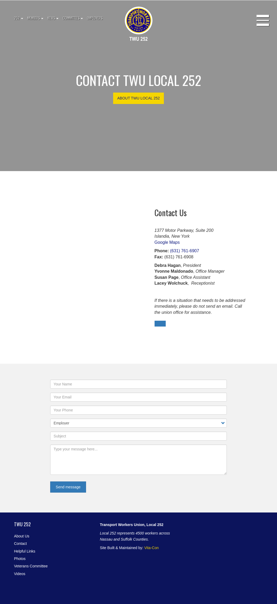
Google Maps (167, 242)
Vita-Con (151, 548)
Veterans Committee (31, 566)
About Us (21, 536)
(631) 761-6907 (184, 251)
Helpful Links (24, 551)
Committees (73, 18)
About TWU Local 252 (138, 98)
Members (35, 18)
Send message (68, 487)
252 (18, 18)
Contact (20, 543)
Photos (20, 559)
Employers (95, 18)
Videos (19, 574)
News (53, 18)
